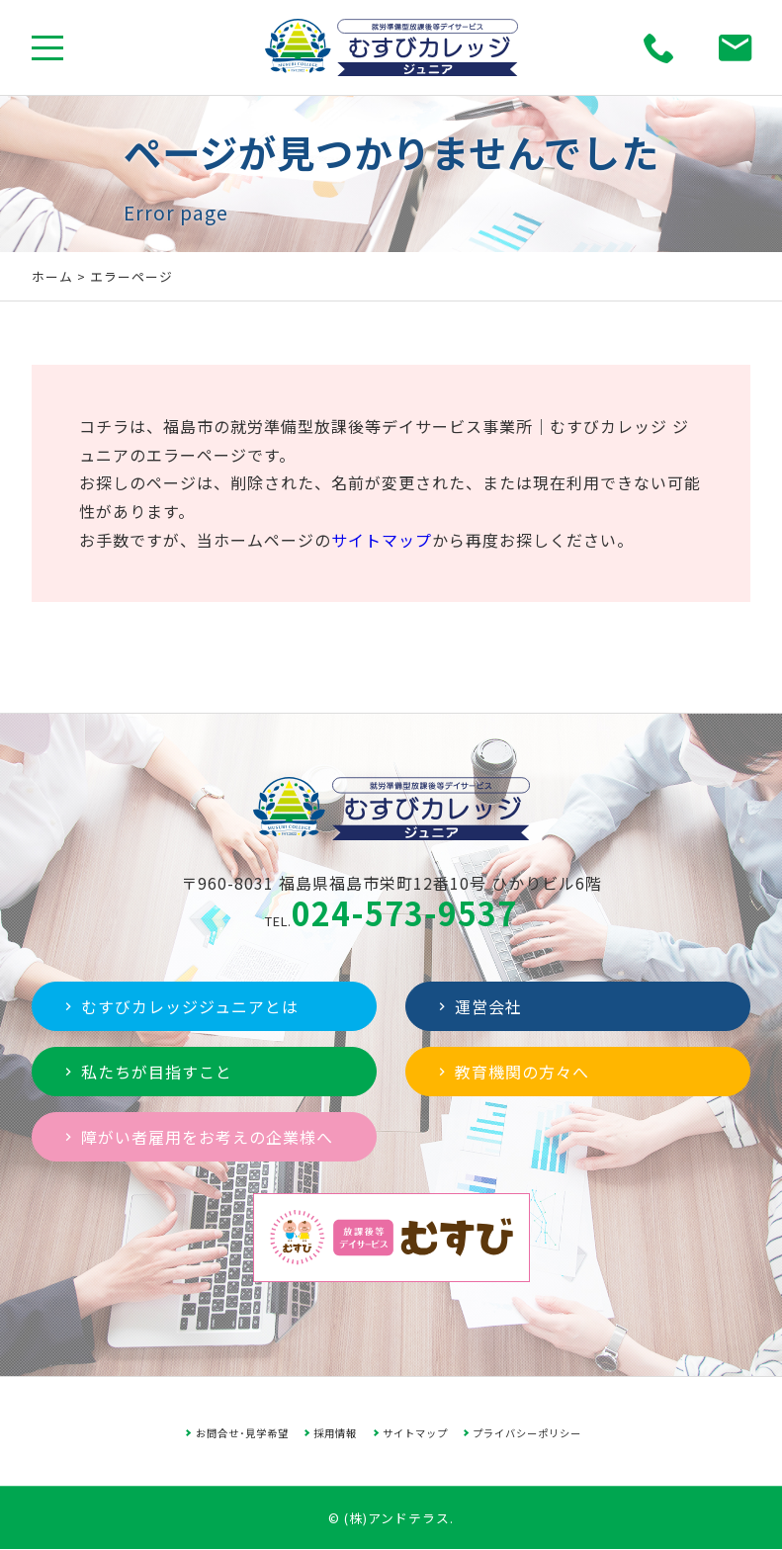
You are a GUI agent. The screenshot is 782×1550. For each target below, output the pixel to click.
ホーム (52, 276)
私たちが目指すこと (146, 1071)
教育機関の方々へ (511, 1071)
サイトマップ (381, 540)
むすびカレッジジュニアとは (179, 1006)
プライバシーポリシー (527, 1432)
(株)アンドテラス (397, 1517)
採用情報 (335, 1432)
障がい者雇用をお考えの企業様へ (196, 1137)
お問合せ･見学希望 (242, 1432)
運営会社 (478, 1006)
